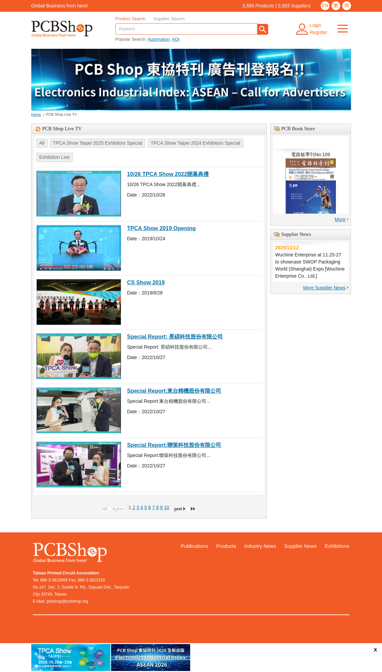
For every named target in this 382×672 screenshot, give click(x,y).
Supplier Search (169, 18)
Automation (159, 39)
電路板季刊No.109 (310, 187)
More (340, 219)
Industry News (260, 546)
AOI (175, 39)
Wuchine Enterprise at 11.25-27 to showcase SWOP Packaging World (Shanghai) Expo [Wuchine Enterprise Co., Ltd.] (310, 261)
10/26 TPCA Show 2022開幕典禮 (168, 174)
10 (166, 507)
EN (325, 5)
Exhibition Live (54, 157)
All (42, 143)
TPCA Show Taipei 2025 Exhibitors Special (97, 143)
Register (318, 32)
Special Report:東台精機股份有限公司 (174, 391)
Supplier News (300, 546)
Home (36, 114)
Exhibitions (337, 546)
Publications (194, 546)
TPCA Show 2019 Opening (161, 228)
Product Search (130, 18)
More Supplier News (324, 287)
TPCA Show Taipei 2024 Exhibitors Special (195, 143)
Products (226, 546)
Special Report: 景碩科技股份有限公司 (175, 336)
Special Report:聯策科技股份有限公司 (174, 445)
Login (315, 25)
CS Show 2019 (146, 282)
